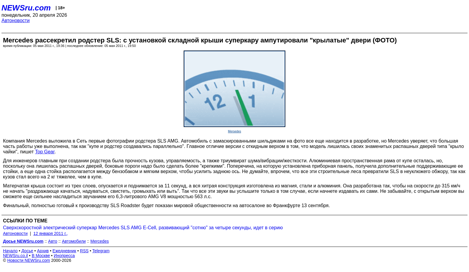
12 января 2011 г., (51, 233)
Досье (27, 250)
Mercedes (99, 241)
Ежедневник (64, 250)
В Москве (41, 255)
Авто (52, 241)
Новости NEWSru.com (28, 260)
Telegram (101, 250)
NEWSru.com (26, 7)
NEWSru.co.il (15, 255)
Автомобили (74, 241)
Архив (43, 250)
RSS (84, 250)
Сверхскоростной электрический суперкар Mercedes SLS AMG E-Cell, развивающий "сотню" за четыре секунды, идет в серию (143, 227)
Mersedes (234, 131)
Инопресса (64, 255)
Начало (10, 250)
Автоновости (15, 20)
